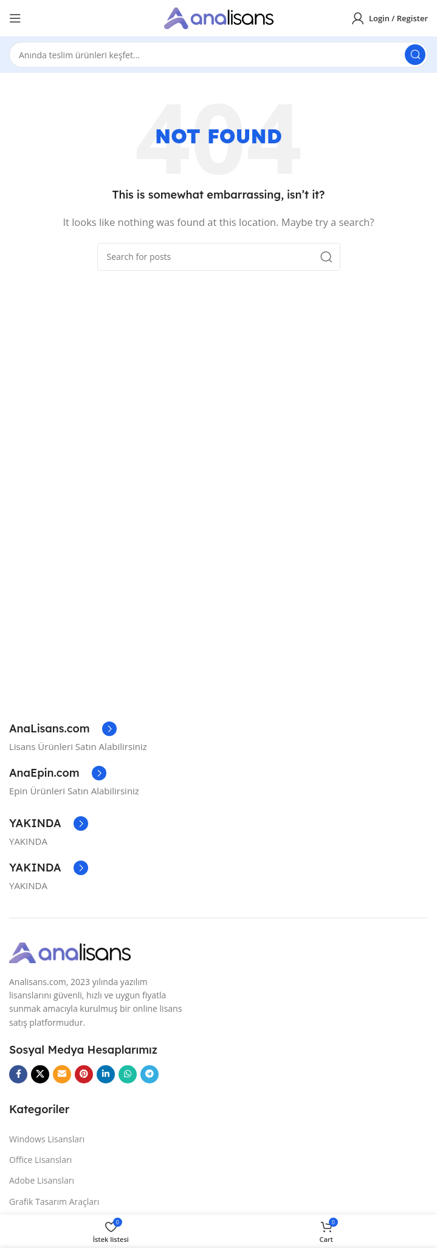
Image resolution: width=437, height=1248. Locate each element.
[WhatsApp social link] (128, 1074)
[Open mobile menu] (15, 18)
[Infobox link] (63, 728)
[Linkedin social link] (106, 1074)
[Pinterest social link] (84, 1074)
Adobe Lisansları (41, 1180)
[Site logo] (219, 17)
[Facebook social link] (18, 1074)
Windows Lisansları (46, 1139)
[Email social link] (62, 1074)
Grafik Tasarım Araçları (54, 1201)
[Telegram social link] (149, 1074)
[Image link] (70, 952)
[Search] (218, 54)
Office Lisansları (40, 1159)
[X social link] (40, 1074)
